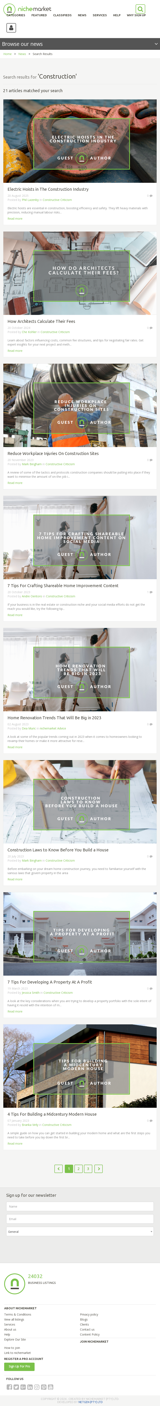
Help (7, 1334)
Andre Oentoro (32, 596)
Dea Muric (29, 728)
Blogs (84, 1319)
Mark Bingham (32, 464)
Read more (15, 219)
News (22, 54)
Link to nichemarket (17, 1353)
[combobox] (80, 1231)
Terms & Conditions (17, 1314)
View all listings (14, 1319)
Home (7, 54)
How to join (12, 1348)
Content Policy (90, 1334)
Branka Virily (30, 1125)
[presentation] (38, 1247)
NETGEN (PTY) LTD (91, 1402)
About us (10, 1329)
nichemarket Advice (53, 728)
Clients (84, 1324)
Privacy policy (89, 1314)
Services (9, 1324)
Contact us (87, 1329)
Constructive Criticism (57, 200)
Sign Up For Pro (19, 1366)
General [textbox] (13, 1232)
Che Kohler (29, 332)
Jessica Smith (31, 993)
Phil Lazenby (30, 200)
